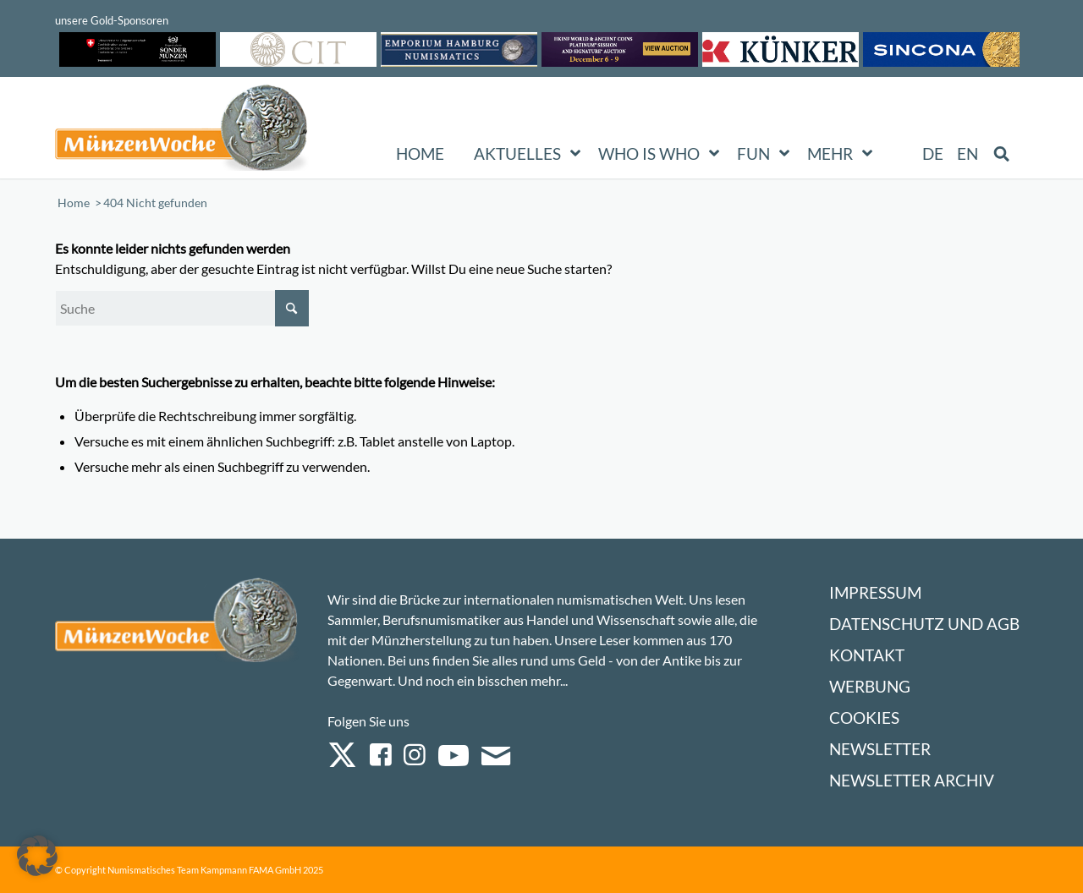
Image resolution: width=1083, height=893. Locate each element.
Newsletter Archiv (911, 780)
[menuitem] (933, 153)
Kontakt (866, 655)
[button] (37, 856)
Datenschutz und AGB (924, 623)
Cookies (864, 717)
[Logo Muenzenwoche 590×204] (182, 131)
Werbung (869, 686)
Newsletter (880, 749)
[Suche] (182, 308)
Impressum (875, 592)
